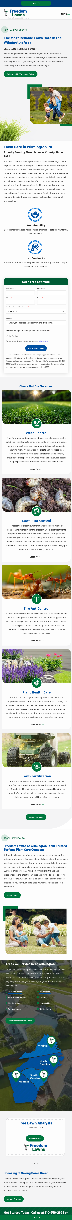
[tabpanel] (35, 1137)
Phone (8, 298)
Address (9, 319)
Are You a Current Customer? (16, 307)
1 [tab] (34, 1163)
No (10, 336)
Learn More (12, 895)
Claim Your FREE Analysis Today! (20, 74)
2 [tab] (38, 1163)
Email (39, 298)
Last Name (41, 288)
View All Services (36, 817)
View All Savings (14, 1199)
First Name (10, 288)
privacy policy (43, 341)
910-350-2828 (54, 1212)
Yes (16, 336)
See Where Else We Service (20, 1020)
